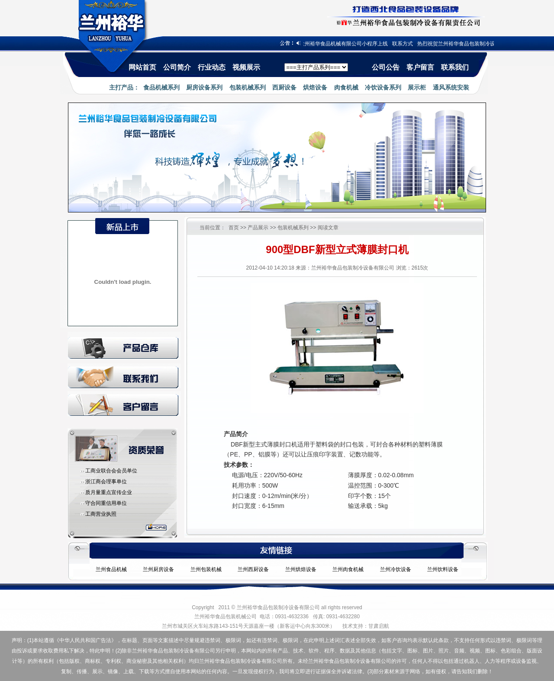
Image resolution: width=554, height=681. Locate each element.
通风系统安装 (451, 87)
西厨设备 (284, 87)
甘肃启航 (378, 626)
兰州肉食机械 (348, 569)
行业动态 (211, 67)
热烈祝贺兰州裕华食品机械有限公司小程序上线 (337, 44)
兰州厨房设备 (158, 569)
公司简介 (177, 67)
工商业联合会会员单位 (111, 471)
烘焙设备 (315, 87)
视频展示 (246, 67)
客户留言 (420, 67)
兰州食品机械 (111, 569)
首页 (234, 228)
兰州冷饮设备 (395, 569)
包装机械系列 (247, 87)
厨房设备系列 (204, 87)
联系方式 (406, 44)
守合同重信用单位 (106, 503)
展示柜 (417, 87)
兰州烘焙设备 (300, 569)
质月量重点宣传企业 (108, 492)
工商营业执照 (100, 514)
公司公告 (385, 67)
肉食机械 (346, 87)
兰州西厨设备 (253, 569)
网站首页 (142, 67)
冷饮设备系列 (383, 87)
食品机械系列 (161, 87)
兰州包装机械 (206, 569)
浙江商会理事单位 (106, 482)
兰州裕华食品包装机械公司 (225, 617)
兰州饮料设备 (442, 569)
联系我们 (455, 67)
